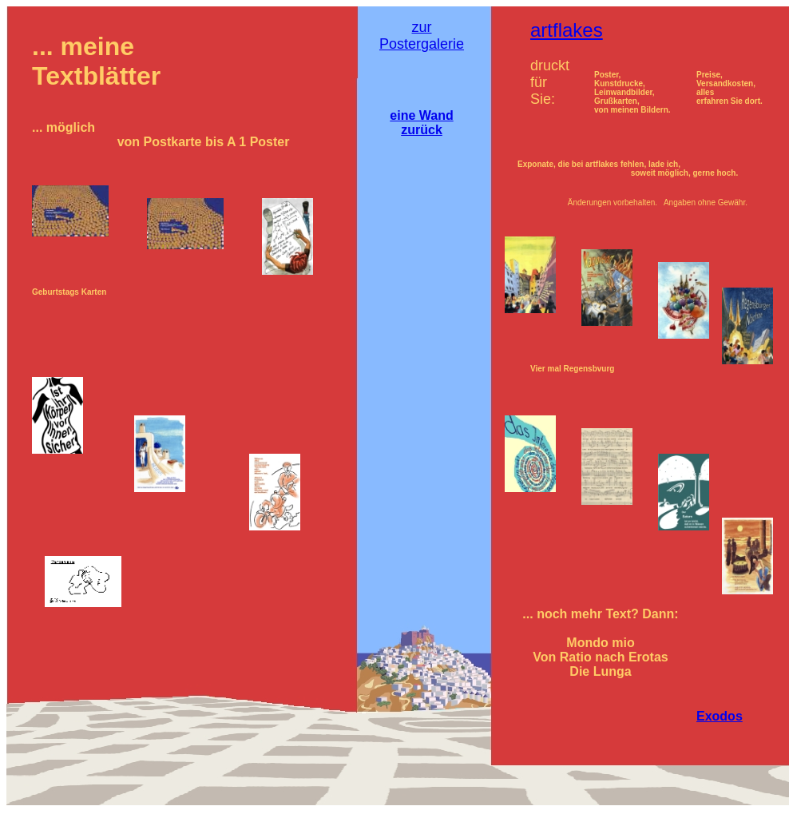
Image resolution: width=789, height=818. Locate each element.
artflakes (566, 30)
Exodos (719, 716)
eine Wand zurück (421, 123)
